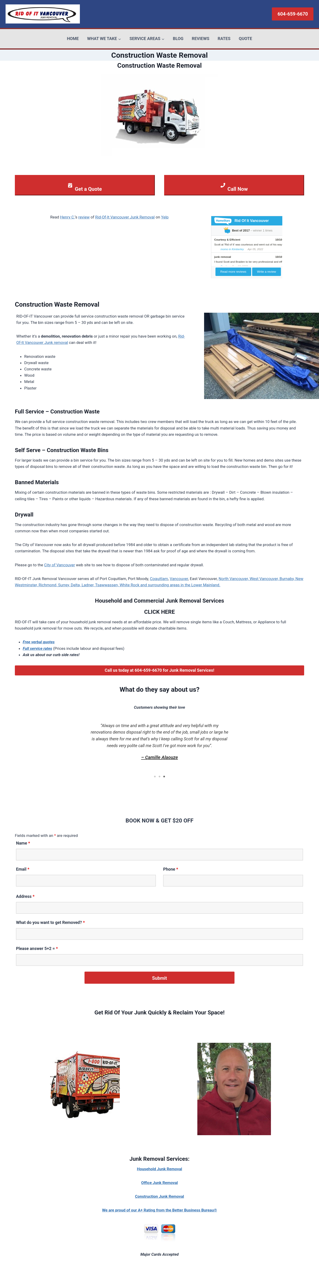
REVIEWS (200, 38)
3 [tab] (164, 776)
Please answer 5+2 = (37, 948)
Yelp (165, 217)
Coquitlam (159, 578)
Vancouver (179, 578)
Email (22, 869)
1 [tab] (155, 776)
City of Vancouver (59, 565)
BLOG (178, 38)
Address (25, 896)
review (84, 217)
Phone (170, 869)
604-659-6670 (292, 14)
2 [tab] (159, 776)
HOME (73, 38)
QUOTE (245, 38)
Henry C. (67, 217)
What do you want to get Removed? (50, 922)
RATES (224, 38)
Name (23, 843)
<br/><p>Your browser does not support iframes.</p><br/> (245, 246)
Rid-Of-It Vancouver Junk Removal (125, 217)
